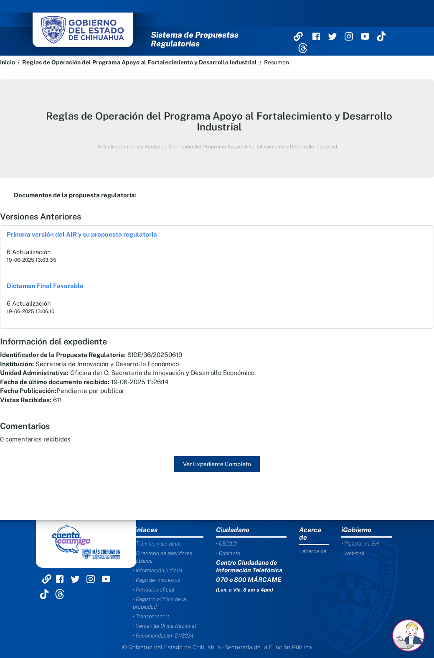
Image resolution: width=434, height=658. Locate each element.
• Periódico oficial (153, 590)
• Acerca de (312, 551)
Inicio (7, 62)
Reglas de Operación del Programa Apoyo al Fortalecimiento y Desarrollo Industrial (139, 62)
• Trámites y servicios (157, 544)
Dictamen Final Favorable (45, 285)
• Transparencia (151, 616)
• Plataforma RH (360, 544)
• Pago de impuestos (156, 580)
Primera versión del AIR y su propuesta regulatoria (82, 234)
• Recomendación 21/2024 (163, 635)
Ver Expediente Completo (217, 464)
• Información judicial (157, 570)
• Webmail (352, 553)
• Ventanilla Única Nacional (164, 626)
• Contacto (228, 553)
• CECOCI (226, 544)
